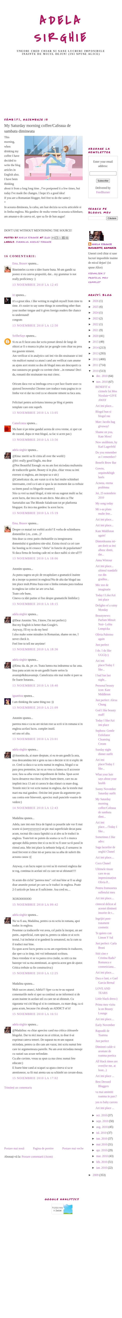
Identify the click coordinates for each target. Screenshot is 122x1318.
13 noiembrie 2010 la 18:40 (35, 685)
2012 (96, 359)
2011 (96, 365)
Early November (105, 1024)
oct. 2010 (102, 1115)
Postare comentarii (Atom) (37, 1156)
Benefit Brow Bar (105, 462)
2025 (96, 306)
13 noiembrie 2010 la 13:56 (35, 439)
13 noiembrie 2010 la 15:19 (35, 513)
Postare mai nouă (14, 1148)
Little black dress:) (106, 998)
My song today (104, 503)
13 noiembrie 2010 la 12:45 (35, 284)
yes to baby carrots (106, 1102)
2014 (96, 347)
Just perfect (102, 644)
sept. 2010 (102, 1121)
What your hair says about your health (105, 779)
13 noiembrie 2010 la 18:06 (35, 558)
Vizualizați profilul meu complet (98, 278)
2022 (96, 324)
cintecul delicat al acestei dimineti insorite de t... (106, 908)
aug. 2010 (102, 1126)
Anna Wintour (103, 560)
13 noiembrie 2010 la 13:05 (35, 412)
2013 (96, 353)
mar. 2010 (102, 1156)
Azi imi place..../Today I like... (106, 827)
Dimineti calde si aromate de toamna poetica (105, 1051)
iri (13, 294)
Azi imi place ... (104, 1075)
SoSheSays (18, 335)
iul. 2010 (101, 1132)
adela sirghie (19, 449)
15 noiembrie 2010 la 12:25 (35, 973)
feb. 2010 (102, 1161)
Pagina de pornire (43, 1148)
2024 (96, 312)
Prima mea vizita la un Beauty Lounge (105, 1009)
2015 (96, 341)
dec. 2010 (102, 375)
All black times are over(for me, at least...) (106, 1066)
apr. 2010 (102, 1150)
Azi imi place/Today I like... (104, 665)
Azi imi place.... (104, 857)
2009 (96, 1175)
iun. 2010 (102, 1138)
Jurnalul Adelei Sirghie (34, 241)
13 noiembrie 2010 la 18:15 (35, 603)
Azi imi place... (104, 405)
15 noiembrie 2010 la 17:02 (35, 1078)
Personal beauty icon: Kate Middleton (104, 690)
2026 (96, 300)
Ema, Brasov (19, 263)
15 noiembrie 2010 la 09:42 (35, 904)
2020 (96, 335)
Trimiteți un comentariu (18, 1087)
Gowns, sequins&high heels (104, 473)
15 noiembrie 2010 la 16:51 (35, 1014)
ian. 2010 (102, 1167)
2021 (96, 330)
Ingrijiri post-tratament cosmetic (103, 923)
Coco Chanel (103, 863)
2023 (96, 318)
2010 (96, 370)
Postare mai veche (72, 1148)
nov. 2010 (102, 381)
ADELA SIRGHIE (61, 29)
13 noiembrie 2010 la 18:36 (35, 649)
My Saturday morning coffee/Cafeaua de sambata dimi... (105, 808)
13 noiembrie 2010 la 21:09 (35, 707)
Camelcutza (19, 423)
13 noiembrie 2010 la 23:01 (35, 739)
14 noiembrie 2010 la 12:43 (35, 807)
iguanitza (17, 695)
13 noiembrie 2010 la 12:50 (35, 325)
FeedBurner (103, 192)
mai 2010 (102, 1144)
